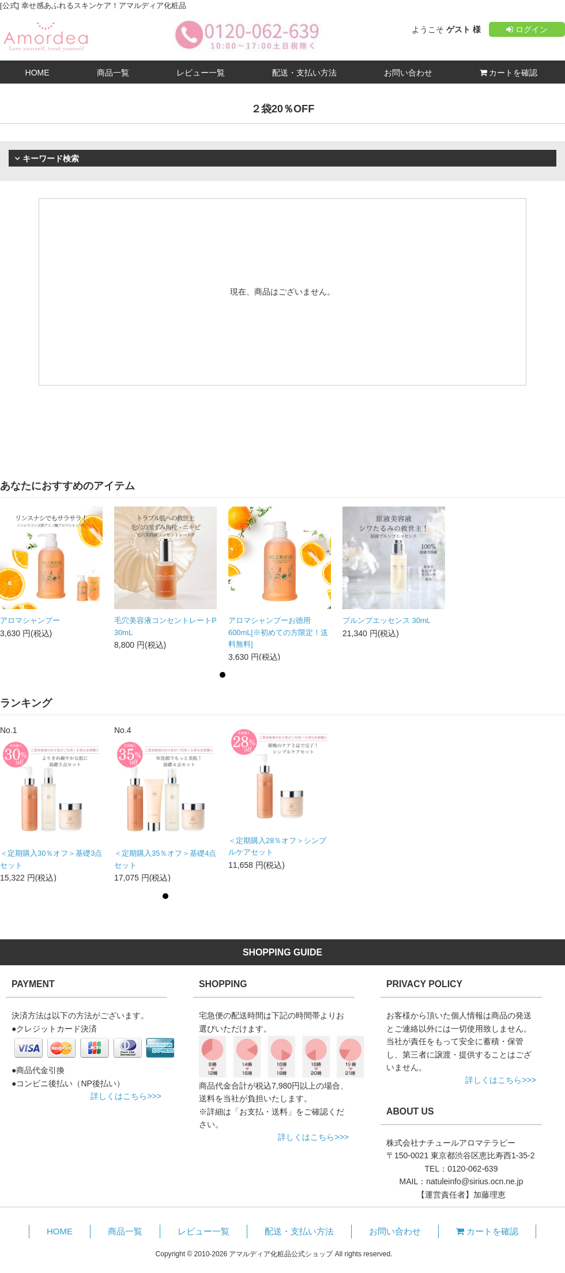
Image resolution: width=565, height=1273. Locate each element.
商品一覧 (113, 72)
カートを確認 (509, 72)
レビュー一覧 (200, 72)
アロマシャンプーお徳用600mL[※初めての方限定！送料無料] (278, 632)
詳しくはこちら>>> (126, 1096)
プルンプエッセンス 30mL (386, 620)
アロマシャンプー (30, 620)
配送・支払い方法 (304, 72)
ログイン (527, 29)
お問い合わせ (408, 72)
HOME (37, 72)
